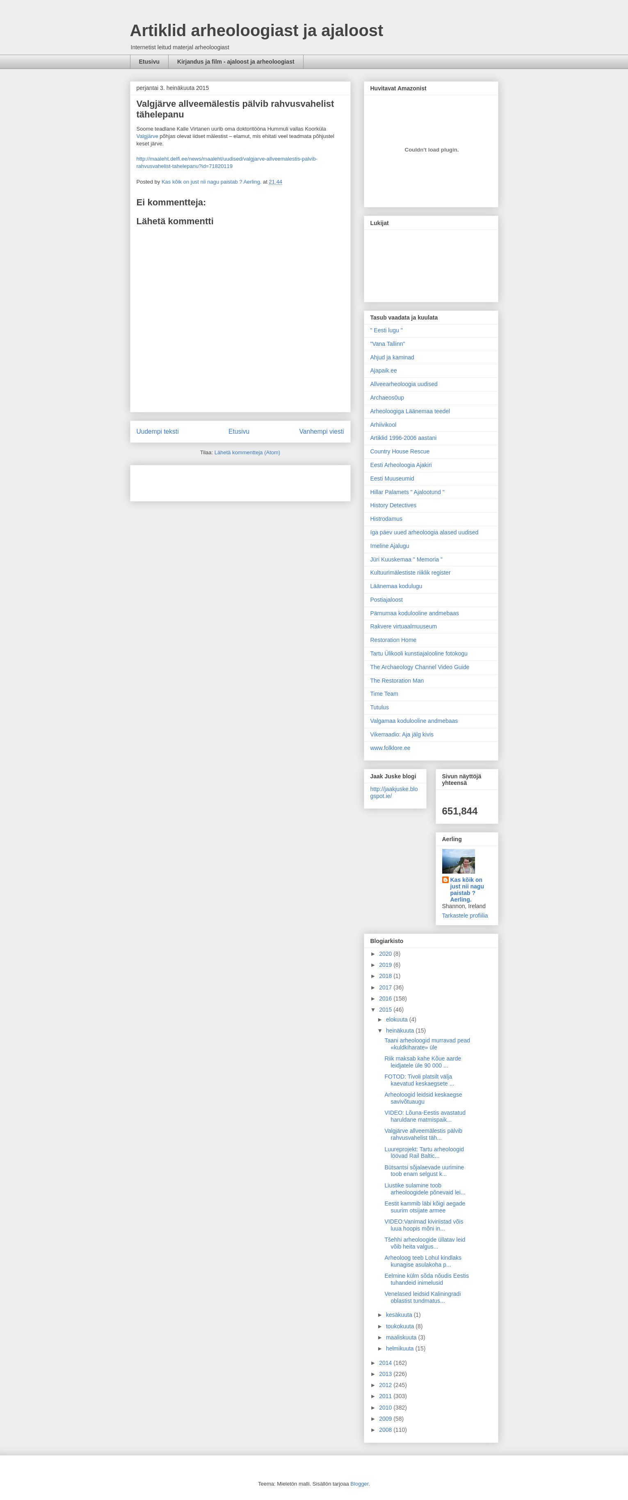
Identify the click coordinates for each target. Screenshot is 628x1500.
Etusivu (149, 61)
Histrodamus (386, 518)
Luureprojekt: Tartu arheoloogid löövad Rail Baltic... (424, 1153)
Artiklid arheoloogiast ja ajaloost (257, 30)
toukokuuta (401, 1326)
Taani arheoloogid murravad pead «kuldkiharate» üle (427, 1044)
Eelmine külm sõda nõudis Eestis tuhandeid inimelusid (426, 1279)
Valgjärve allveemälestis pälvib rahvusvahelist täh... (423, 1134)
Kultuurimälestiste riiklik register (410, 572)
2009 (386, 1418)
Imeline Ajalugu (389, 546)
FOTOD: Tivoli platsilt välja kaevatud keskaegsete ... (419, 1080)
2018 (386, 976)
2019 (386, 965)
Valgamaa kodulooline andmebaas (414, 721)
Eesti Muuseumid (392, 478)
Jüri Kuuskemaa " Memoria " (406, 559)
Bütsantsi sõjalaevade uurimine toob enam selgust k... (424, 1171)
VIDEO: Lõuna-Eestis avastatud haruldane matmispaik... (425, 1116)
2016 (386, 998)
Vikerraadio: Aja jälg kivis (402, 734)
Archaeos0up (387, 397)
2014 (386, 1363)
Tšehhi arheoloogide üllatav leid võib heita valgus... (424, 1243)
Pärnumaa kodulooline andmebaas (414, 613)
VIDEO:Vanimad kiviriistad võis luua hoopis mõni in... (423, 1225)
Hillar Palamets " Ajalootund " (407, 492)
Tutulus (379, 707)
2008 (386, 1429)
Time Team (384, 693)
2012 (386, 1385)
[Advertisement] (185, 480)
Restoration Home (393, 640)
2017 (386, 987)
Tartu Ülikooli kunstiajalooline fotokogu (419, 653)
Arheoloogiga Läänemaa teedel (410, 411)
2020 (386, 953)
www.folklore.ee (390, 748)
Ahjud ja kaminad (392, 357)
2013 (386, 1374)
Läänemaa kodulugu (396, 586)
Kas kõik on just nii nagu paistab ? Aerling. (212, 182)
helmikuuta (401, 1348)
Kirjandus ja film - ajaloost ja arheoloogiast (236, 61)
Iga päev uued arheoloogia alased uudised (424, 532)
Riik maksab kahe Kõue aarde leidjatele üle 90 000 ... (422, 1062)
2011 (386, 1396)
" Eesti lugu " (386, 330)
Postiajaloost (386, 599)
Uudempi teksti (158, 431)
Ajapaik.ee (383, 370)
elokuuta (397, 1019)
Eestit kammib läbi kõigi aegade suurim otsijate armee (424, 1207)
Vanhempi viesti (321, 431)
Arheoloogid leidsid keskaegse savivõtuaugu (423, 1098)
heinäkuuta (401, 1030)
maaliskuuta (402, 1337)
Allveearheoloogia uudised (404, 384)
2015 (386, 1009)
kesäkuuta (400, 1314)
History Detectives (393, 505)
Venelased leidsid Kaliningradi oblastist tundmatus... (422, 1297)
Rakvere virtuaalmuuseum (403, 626)
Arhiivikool (383, 424)
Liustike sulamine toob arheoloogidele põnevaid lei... (424, 1189)
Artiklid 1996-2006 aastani (403, 438)
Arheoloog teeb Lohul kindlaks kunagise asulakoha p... (422, 1261)
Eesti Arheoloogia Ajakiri (401, 465)
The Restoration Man (397, 680)
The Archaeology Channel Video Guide (420, 667)
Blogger (359, 1484)
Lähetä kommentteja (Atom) (247, 452)
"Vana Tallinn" (387, 343)
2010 (386, 1407)
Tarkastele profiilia (465, 915)
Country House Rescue (400, 451)
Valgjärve (147, 136)
